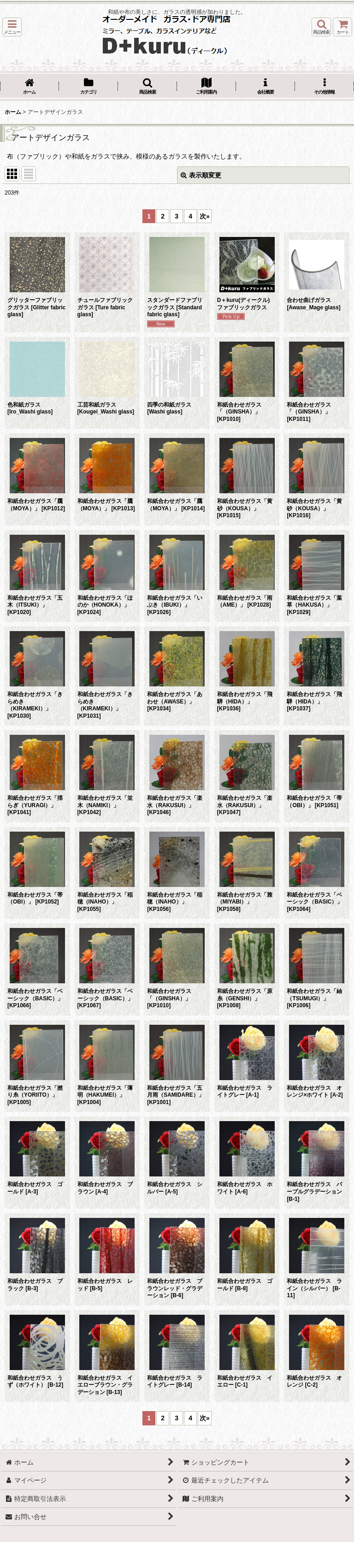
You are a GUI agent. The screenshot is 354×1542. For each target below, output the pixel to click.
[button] (12, 27)
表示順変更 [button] (201, 175)
